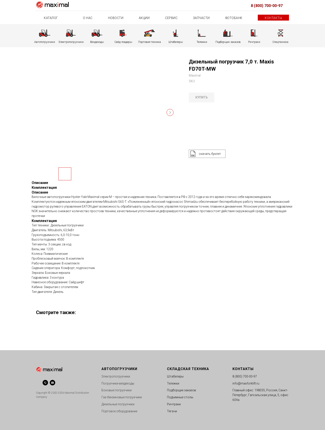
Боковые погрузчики (116, 390)
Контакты (273, 18)
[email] (52, 382)
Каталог (51, 18)
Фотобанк (233, 18)
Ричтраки (174, 404)
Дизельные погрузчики (117, 404)
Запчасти (201, 18)
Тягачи (172, 411)
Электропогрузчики (115, 376)
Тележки (173, 383)
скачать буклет (210, 154)
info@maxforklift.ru (245, 383)
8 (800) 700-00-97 (267, 5)
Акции (144, 18)
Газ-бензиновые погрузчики (121, 397)
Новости (116, 18)
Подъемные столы (180, 397)
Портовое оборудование (119, 411)
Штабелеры (175, 376)
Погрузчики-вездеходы (117, 383)
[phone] (45, 382)
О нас (88, 18)
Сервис (171, 18)
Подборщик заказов (181, 390)
